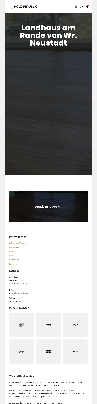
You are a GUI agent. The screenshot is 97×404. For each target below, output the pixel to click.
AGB (11, 255)
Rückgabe (13, 251)
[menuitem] (86, 6)
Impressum (13, 264)
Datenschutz (14, 260)
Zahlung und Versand (17, 243)
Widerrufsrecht (15, 247)
